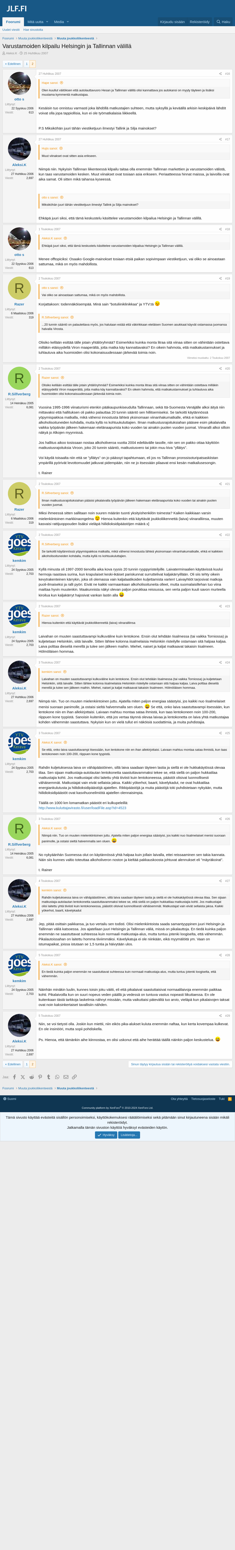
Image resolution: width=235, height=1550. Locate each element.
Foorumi (13, 22)
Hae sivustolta (33, 29)
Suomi (9, 1168)
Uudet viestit (11, 29)
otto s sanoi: (50, 197)
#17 (227, 139)
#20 (227, 368)
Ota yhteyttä (179, 1168)
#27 (227, 881)
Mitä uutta (35, 22)
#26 (227, 819)
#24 (227, 662)
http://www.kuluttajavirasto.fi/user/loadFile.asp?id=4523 (82, 808)
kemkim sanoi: (52, 672)
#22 (227, 535)
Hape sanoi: (50, 83)
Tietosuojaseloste (203, 1168)
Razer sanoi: (50, 377)
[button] (47, 21)
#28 (227, 955)
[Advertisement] (118, 1106)
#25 (227, 733)
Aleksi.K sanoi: (52, 238)
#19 (227, 278)
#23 (227, 606)
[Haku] (223, 21)
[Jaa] (220, 74)
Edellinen (14, 64)
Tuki (221, 1168)
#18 (227, 229)
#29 (227, 1015)
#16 (227, 73)
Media (59, 22)
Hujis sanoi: (50, 148)
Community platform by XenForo (117, 1177)
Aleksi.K (11, 53)
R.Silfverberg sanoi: (55, 317)
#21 (227, 484)
